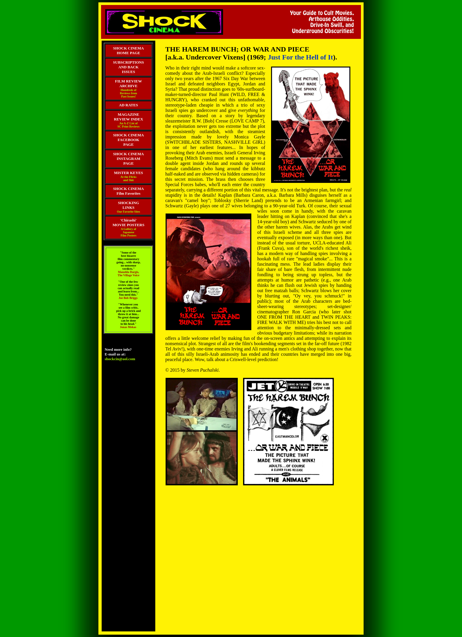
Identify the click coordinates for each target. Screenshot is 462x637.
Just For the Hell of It (300, 57)
